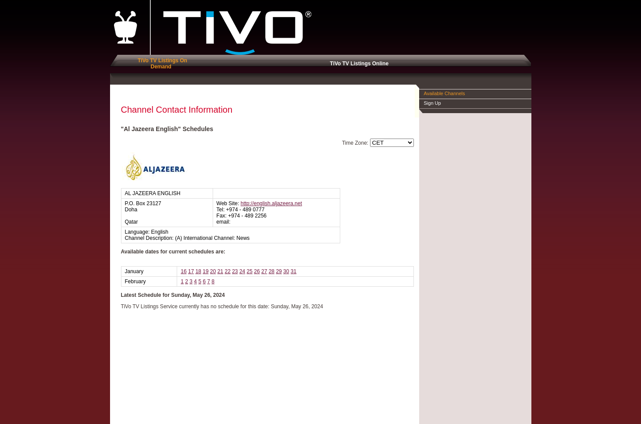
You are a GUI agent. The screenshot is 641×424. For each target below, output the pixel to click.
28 (271, 271)
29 (278, 271)
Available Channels (444, 93)
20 (213, 271)
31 (293, 271)
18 (198, 271)
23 (235, 271)
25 (250, 271)
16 (183, 271)
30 (286, 271)
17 (191, 271)
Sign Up (432, 103)
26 (257, 271)
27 (264, 271)
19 (205, 271)
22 (227, 271)
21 (220, 271)
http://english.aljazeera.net (271, 203)
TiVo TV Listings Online (357, 64)
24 (242, 271)
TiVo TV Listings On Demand (161, 63)
